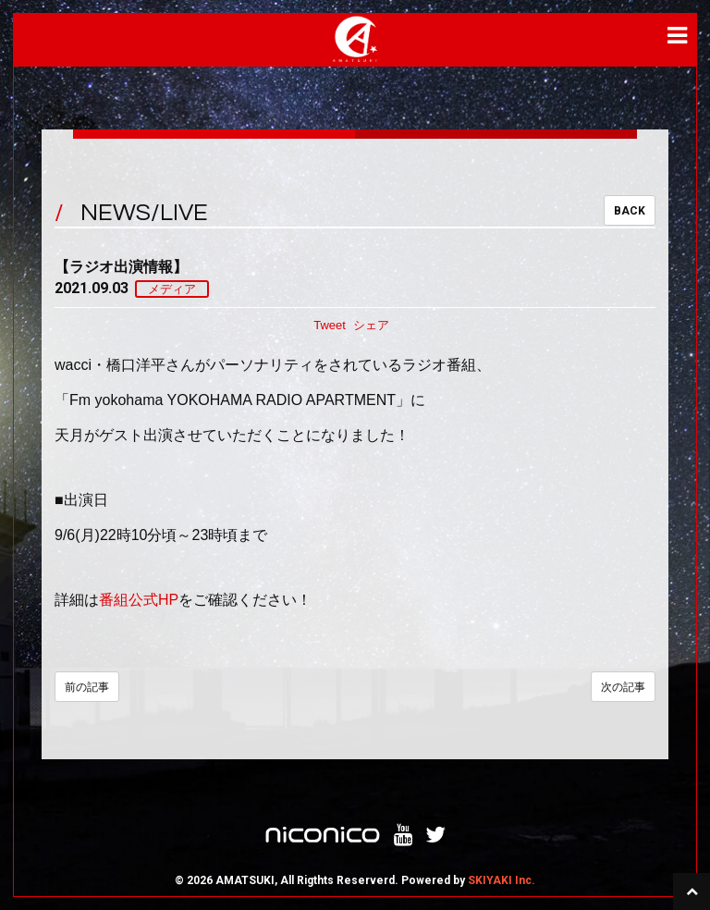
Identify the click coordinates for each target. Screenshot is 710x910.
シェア (371, 325)
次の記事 (623, 687)
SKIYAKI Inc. (501, 880)
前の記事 (87, 687)
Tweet (329, 325)
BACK (629, 210)
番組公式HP (138, 600)
